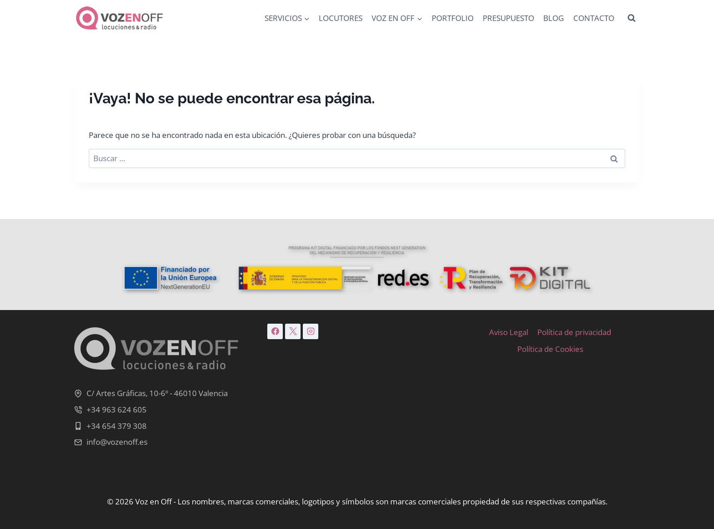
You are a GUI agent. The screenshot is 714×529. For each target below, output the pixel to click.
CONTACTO (593, 18)
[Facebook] (275, 331)
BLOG (553, 18)
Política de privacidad (574, 332)
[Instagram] (310, 331)
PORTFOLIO (453, 18)
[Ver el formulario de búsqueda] (631, 18)
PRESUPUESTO (508, 18)
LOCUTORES (340, 18)
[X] (293, 331)
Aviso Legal (508, 332)
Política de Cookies (550, 349)
